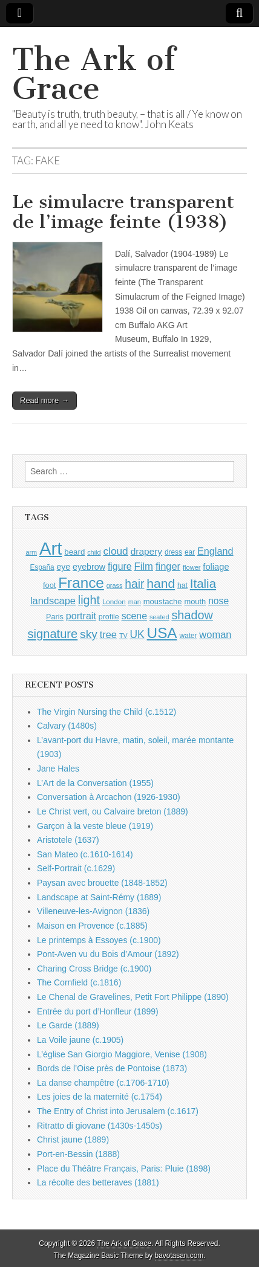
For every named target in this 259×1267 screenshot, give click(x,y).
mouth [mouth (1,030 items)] (195, 601)
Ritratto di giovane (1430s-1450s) (99, 1125)
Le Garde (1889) (68, 1025)
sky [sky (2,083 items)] (88, 634)
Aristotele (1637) (68, 840)
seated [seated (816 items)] (159, 617)
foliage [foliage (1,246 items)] (216, 567)
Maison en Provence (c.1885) (92, 925)
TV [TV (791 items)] (123, 635)
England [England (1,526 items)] (215, 551)
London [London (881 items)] (114, 601)
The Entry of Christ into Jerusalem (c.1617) (117, 1111)
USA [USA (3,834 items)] (162, 633)
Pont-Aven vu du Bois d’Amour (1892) (108, 954)
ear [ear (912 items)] (190, 552)
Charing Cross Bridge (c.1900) (94, 968)
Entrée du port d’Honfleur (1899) (98, 1011)
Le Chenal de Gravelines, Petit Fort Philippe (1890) (133, 997)
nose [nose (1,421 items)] (218, 601)
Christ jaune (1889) (73, 1139)
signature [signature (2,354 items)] (53, 633)
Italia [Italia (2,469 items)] (203, 583)
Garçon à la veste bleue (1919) (95, 826)
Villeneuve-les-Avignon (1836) (93, 911)
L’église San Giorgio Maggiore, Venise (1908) (122, 1054)
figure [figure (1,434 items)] (120, 566)
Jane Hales (58, 768)
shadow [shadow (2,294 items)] (192, 615)
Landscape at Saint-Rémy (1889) (99, 897)
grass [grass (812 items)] (115, 585)
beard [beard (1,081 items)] (74, 551)
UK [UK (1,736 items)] (137, 634)
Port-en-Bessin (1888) (78, 1154)
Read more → (44, 400)
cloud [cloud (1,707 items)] (115, 551)
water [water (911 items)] (188, 635)
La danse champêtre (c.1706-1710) (103, 1083)
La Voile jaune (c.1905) (80, 1040)
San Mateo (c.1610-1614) (85, 854)
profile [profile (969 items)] (109, 617)
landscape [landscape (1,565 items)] (53, 600)
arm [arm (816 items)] (31, 552)
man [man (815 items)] (134, 601)
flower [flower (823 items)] (191, 567)
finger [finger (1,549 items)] (168, 566)
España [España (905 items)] (42, 567)
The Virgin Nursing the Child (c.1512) (106, 712)
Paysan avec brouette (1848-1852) (102, 883)
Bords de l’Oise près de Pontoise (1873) (112, 1068)
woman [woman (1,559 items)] (215, 634)
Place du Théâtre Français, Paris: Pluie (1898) (124, 1168)
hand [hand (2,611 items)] (160, 583)
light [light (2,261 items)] (89, 600)
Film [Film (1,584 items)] (143, 566)
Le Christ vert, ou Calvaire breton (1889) (112, 811)
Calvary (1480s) (67, 725)
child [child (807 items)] (93, 552)
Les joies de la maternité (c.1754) (99, 1096)
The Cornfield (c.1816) (79, 982)
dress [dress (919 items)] (173, 552)
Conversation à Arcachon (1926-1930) (108, 797)
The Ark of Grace (93, 74)
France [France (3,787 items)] (81, 583)
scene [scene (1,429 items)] (134, 616)
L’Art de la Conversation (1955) (95, 783)
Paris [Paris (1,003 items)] (55, 617)
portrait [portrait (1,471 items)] (81, 615)
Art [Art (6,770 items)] (50, 548)
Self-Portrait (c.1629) (76, 868)
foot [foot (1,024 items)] (49, 585)
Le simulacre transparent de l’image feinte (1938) (123, 212)
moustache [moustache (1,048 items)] (162, 601)
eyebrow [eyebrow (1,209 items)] (89, 567)
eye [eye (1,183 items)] (64, 567)
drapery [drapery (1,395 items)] (146, 551)
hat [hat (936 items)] (182, 585)
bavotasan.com (179, 1255)
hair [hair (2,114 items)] (134, 584)
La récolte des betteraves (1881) (98, 1182)
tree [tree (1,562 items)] (108, 634)
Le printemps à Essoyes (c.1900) (99, 940)
